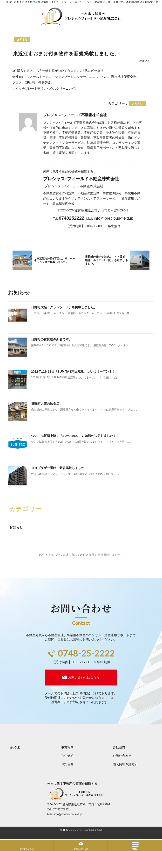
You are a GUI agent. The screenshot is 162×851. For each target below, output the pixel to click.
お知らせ (16, 527)
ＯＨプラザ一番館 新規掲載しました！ (59, 468)
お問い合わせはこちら (84, 677)
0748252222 (61, 809)
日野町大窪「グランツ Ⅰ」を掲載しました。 (64, 307)
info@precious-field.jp (113, 218)
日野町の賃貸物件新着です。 (51, 339)
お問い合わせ (81, 849)
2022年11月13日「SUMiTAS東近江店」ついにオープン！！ (73, 371)
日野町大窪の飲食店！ (46, 403)
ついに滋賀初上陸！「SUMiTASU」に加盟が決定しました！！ (75, 436)
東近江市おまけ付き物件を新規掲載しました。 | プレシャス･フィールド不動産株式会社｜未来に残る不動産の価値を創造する (80, 1)
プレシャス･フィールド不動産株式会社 (85, 830)
